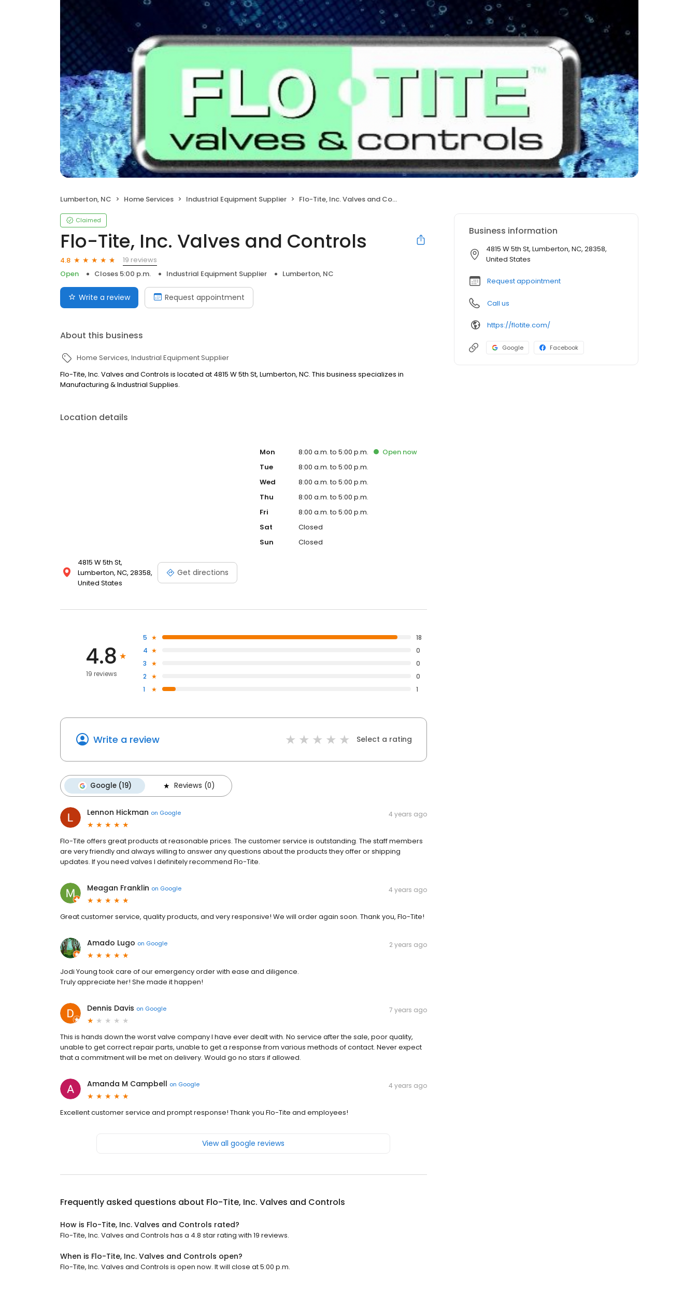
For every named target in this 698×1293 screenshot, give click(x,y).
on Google (166, 813)
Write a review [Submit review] (99, 297)
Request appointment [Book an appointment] (199, 297)
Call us (498, 303)
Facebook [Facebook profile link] (558, 347)
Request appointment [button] (524, 281)
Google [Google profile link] (507, 347)
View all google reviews (243, 1143)
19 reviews (140, 260)
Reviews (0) (188, 786)
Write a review (126, 739)
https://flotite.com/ (518, 325)
